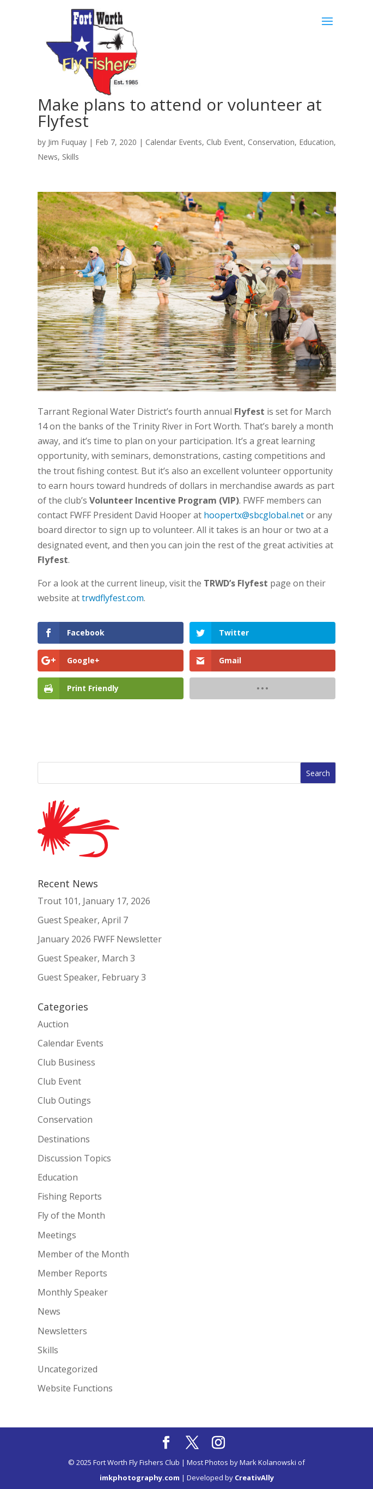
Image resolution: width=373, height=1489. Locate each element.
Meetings (57, 1235)
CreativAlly (254, 1477)
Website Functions (75, 1388)
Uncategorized (67, 1369)
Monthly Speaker (73, 1292)
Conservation (271, 142)
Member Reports (72, 1273)
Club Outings (64, 1100)
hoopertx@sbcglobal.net (254, 515)
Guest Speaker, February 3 (92, 977)
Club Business (66, 1062)
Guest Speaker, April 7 (83, 920)
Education (316, 142)
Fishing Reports (70, 1196)
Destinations (64, 1139)
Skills (70, 157)
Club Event (224, 142)
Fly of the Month (71, 1215)
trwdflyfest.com (113, 598)
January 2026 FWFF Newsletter (100, 939)
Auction (53, 1024)
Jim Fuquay (67, 142)
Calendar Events (173, 142)
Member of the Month (83, 1254)
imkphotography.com (140, 1477)
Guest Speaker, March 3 (86, 958)
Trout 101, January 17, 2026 (94, 901)
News (48, 157)
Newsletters (62, 1331)
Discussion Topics (74, 1158)
